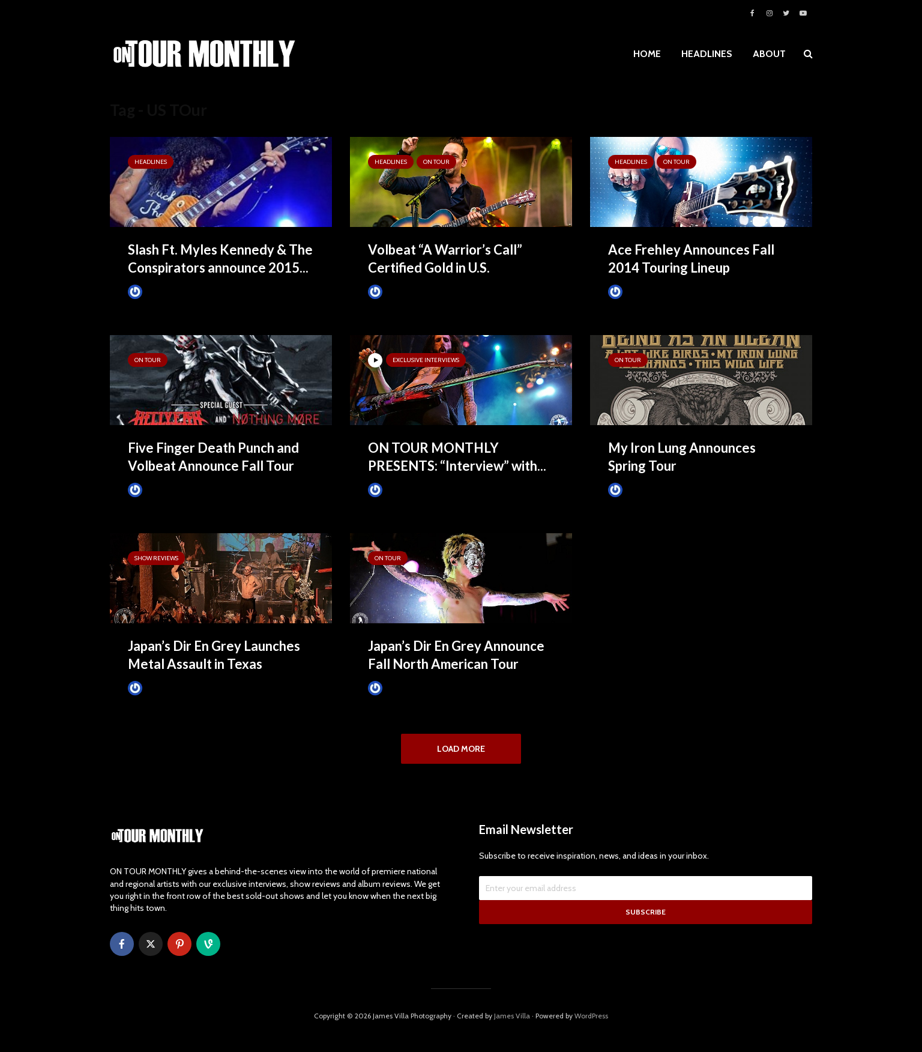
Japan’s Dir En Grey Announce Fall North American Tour (456, 655)
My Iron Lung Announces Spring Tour (682, 457)
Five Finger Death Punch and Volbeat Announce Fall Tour (213, 457)
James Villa (155, 291)
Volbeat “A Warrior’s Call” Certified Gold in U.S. (445, 258)
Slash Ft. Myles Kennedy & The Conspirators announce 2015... (220, 258)
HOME (647, 53)
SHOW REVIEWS (156, 558)
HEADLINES (706, 53)
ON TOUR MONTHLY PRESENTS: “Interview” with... (457, 457)
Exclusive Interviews (426, 360)
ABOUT (769, 53)
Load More (461, 748)
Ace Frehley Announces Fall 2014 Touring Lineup (691, 258)
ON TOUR (436, 162)
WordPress (591, 1024)
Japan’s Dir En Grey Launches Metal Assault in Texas (214, 655)
